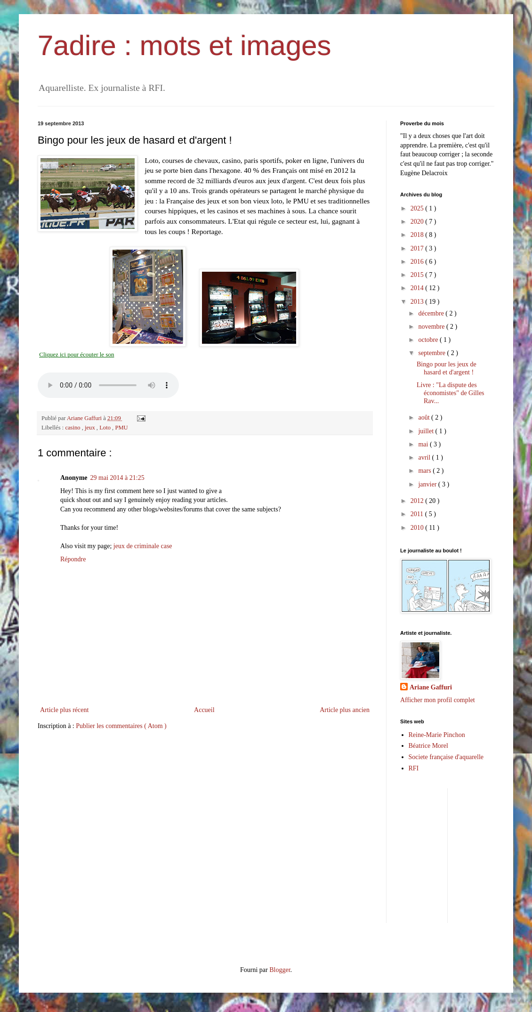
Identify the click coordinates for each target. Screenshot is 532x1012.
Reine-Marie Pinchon (437, 734)
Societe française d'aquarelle (446, 757)
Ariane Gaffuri (431, 687)
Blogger (279, 969)
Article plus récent (64, 709)
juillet (426, 431)
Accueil (204, 709)
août (424, 417)
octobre (428, 339)
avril (425, 457)
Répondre (73, 559)
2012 (418, 500)
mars (425, 470)
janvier (428, 484)
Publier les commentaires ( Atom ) (121, 725)
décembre (431, 313)
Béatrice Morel (428, 745)
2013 (418, 301)
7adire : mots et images (184, 45)
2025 (418, 208)
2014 (418, 287)
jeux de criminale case (142, 546)
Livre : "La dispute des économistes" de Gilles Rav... (450, 393)
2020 (418, 221)
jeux (91, 427)
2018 (418, 234)
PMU (121, 427)
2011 (418, 514)
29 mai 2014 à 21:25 (117, 477)
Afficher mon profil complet (437, 700)
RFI (414, 768)
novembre (432, 326)
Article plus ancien (345, 709)
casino (73, 427)
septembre (432, 352)
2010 (418, 527)
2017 (418, 248)
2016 (418, 261)
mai (424, 444)
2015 (418, 274)
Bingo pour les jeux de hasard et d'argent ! (446, 368)
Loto (105, 427)
